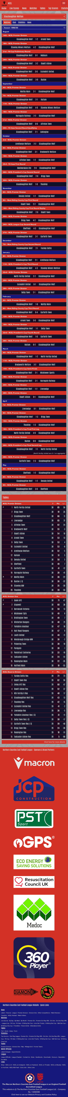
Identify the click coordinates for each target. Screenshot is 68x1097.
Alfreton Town (46, 123)
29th (5, 288)
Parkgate (17, 648)
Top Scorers (53, 8)
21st (5, 51)
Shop (2, 1065)
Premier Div (31, 1021)
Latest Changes (5, 1052)
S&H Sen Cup (61, 1023)
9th (4, 148)
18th (5, 43)
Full (2, 1031)
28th (5, 67)
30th (5, 75)
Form (15, 1031)
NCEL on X (9, 1065)
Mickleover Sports (47, 372)
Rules (32, 1057)
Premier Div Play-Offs (42, 1021)
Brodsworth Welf (20, 529)
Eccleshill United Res (22, 706)
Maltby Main (25, 91)
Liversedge (44, 388)
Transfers (4, 1015)
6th (4, 192)
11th (5, 103)
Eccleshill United (47, 71)
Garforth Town (46, 236)
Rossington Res (20, 732)
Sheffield (26, 228)
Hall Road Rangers (21, 630)
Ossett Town (25, 204)
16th (5, 156)
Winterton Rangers (21, 622)
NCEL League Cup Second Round (22, 224)
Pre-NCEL (4, 1060)
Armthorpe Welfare (23, 143)
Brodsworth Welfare (48, 151)
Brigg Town (45, 176)
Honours (54, 1057)
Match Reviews (55, 1013)
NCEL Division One (10, 596)
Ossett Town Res (20, 680)
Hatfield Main (19, 665)
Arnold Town (45, 39)
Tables (42, 8)
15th (5, 421)
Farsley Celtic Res (21, 675)
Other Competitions (44, 1013)
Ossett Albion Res (21, 689)
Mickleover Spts (20, 613)
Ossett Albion (46, 63)
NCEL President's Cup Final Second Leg (25, 445)
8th (4, 256)
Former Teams (38, 1047)
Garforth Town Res (21, 723)
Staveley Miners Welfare (20, 47)
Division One (33, 1013)
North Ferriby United (22, 276)
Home (4, 8)
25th (5, 128)
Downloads (47, 1057)
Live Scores (14, 8)
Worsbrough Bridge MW (23, 639)
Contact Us (26, 1057)
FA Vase (18, 1023)
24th (5, 59)
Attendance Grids (35, 1026)
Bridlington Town (21, 617)
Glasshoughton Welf (25, 39)
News (24, 8)
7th (4, 95)
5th (4, 300)
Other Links (31, 1067)
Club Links (23, 1067)
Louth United (19, 635)
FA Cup (12, 1023)
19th (5, 324)
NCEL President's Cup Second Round (23, 172)
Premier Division (23, 1013)
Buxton (43, 79)
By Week (17, 1021)
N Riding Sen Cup (51, 1023)
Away (11, 1031)
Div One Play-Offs (61, 1021)
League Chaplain (17, 1057)
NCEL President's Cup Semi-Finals (23, 368)
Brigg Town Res (20, 728)
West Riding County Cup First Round (22, 200)
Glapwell (17, 604)
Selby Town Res (20, 719)
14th (5, 35)
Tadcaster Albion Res (22, 736)
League (14, 1013)
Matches (33, 8)
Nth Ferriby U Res (21, 693)
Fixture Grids (25, 1026)
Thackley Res (19, 702)
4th (4, 87)
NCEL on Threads (44, 1065)
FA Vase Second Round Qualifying (22, 128)
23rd (5, 164)
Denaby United (24, 196)
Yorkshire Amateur (21, 626)
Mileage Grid (29, 1047)
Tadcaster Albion (21, 656)
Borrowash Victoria (21, 609)
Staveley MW (19, 585)
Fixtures (8, 1013)
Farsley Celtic (46, 248)
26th (5, 172)
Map (22, 1047)
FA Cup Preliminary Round (19, 51)
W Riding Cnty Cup (7, 1026)
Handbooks (39, 1057)
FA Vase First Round (16, 164)
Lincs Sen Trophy (39, 1023)
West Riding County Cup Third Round (23, 308)
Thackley (44, 184)
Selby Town (25, 292)
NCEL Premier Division (18, 35)
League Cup (5, 1023)
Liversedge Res (20, 710)
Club (14, 22)
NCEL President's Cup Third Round (23, 264)
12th (5, 316)
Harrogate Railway (23, 115)
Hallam (44, 99)
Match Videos (22, 1015)
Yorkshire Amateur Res (23, 714)
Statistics (21, 22)
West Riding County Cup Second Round (24, 244)
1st (4, 405)
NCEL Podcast (12, 1015)
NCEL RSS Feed (14, 1067)
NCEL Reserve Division (12, 672)
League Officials (6, 1057)
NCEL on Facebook (32, 1065)
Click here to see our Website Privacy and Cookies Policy (34, 1094)
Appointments (16, 1052)
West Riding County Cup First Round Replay (26, 208)
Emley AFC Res (19, 684)
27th (5, 232)
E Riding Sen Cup (27, 1023)
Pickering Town (20, 643)
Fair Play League (15, 1036)
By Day (11, 1021)
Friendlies (17, 1026)
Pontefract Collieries (22, 652)
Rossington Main (20, 661)
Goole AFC (18, 600)
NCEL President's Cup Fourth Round (24, 332)
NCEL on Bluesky (56, 1065)
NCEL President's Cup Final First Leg (23, 429)
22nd (5, 272)
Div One (52, 1021)
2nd (4, 139)
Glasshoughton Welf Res (23, 697)
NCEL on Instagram (19, 1065)
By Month (24, 1021)
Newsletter (61, 1057)
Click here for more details (54, 742)
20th (5, 216)
